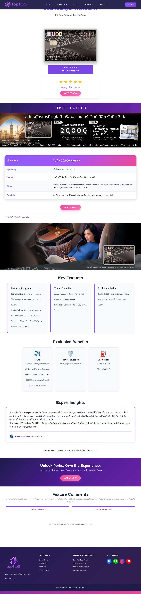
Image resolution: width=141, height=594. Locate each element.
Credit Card (62, 4)
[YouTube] (129, 564)
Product (103, 4)
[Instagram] (122, 564)
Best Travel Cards (79, 566)
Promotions (43, 566)
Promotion (89, 4)
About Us (42, 570)
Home (48, 4)
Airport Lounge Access (81, 570)
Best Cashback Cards (81, 563)
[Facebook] (109, 564)
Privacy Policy (44, 573)
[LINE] (116, 564)
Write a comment (47, 512)
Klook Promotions (79, 573)
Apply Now (70, 209)
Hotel (76, 4)
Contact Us (10, 582)
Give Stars (70, 94)
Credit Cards (43, 563)
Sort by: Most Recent (94, 512)
